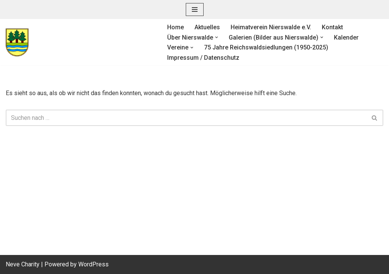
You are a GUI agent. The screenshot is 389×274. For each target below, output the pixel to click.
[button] (216, 37)
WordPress (93, 264)
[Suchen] (186, 118)
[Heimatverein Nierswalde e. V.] (80, 42)
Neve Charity (23, 264)
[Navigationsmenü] (195, 9)
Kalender (346, 37)
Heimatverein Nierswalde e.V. (271, 27)
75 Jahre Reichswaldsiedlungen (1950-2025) (266, 47)
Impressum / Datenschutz (203, 57)
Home (175, 27)
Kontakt (332, 27)
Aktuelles (207, 27)
